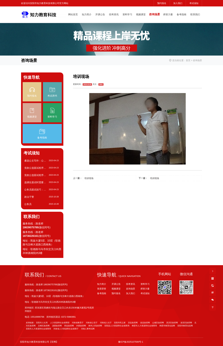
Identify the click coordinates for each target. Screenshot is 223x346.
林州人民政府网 (95, 326)
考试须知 (193, 3)
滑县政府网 (69, 326)
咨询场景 (154, 14)
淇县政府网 (133, 323)
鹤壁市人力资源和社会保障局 (144, 326)
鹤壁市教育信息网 (167, 326)
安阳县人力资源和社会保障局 (116, 326)
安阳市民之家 (120, 323)
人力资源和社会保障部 (59, 323)
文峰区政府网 (44, 326)
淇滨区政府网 (172, 323)
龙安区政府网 (186, 323)
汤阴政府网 (57, 326)
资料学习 (127, 14)
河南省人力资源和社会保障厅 (65, 329)
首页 (188, 60)
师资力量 (168, 14)
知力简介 (86, 14)
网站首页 (73, 14)
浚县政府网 (145, 323)
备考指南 (181, 14)
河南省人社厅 (106, 323)
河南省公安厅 (91, 323)
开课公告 (100, 14)
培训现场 (88, 178)
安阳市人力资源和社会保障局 (38, 329)
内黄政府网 (81, 326)
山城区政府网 (158, 323)
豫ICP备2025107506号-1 (130, 342)
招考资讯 (114, 14)
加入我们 (177, 3)
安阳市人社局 (42, 323)
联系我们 (195, 14)
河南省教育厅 (77, 323)
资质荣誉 (101, 288)
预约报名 (161, 3)
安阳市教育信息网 (185, 326)
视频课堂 (141, 14)
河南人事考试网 (88, 329)
